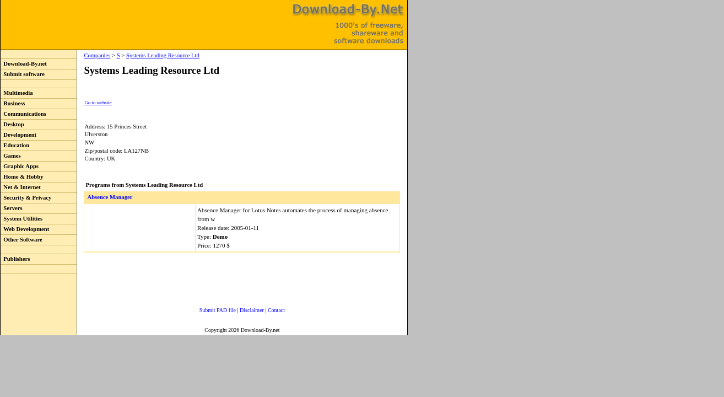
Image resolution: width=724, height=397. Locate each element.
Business (13, 103)
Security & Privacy (26, 198)
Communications (23, 114)
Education (15, 145)
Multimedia (17, 93)
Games (11, 156)
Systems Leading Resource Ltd (162, 55)
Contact (276, 310)
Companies (97, 55)
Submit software (23, 74)
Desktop (12, 124)
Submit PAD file (217, 310)
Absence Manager (109, 197)
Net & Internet (21, 187)
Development (18, 135)
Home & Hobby (22, 177)
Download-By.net (24, 64)
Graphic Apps (20, 166)
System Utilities (21, 219)
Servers (12, 208)
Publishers (15, 259)
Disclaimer (252, 310)
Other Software (21, 240)
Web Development (25, 229)
